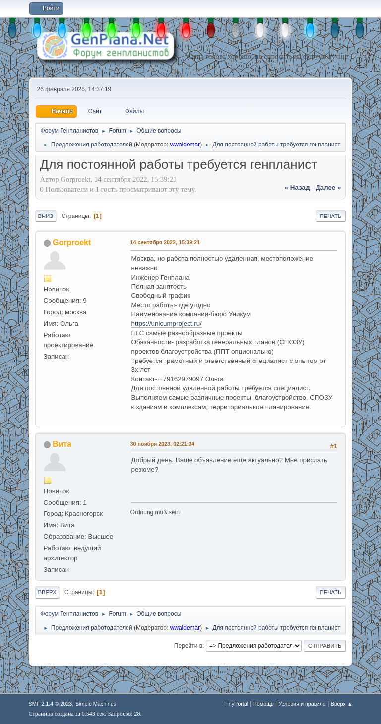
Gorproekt (72, 242)
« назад (297, 187)
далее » (328, 187)
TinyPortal (236, 704)
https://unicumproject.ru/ (166, 323)
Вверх (47, 592)
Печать (331, 216)
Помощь (263, 704)
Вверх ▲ (342, 704)
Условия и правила (301, 704)
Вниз (45, 216)
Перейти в (188, 645)
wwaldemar (185, 144)
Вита (62, 444)
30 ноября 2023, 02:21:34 (162, 444)
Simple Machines (95, 704)
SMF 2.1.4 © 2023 (50, 704)
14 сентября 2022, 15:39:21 (165, 242)
